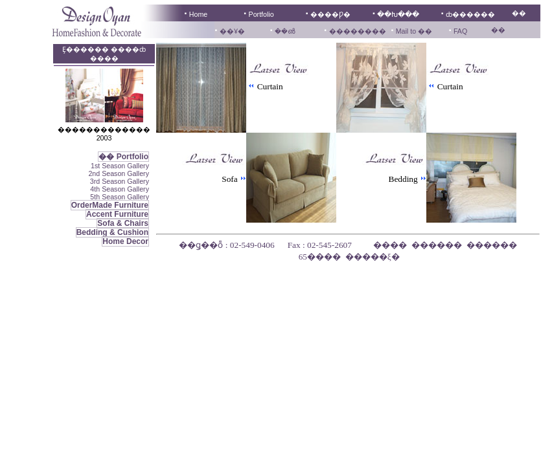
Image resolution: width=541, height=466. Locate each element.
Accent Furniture (117, 214)
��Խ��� (398, 14)
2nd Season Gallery (118, 173)
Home (198, 14)
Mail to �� (413, 31)
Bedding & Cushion (112, 232)
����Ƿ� (330, 14)
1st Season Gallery (120, 166)
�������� (357, 31)
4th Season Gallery (119, 189)
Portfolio (261, 14)
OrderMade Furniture (109, 205)
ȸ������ (470, 14)
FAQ (460, 31)
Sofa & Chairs (122, 223)
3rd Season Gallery (119, 181)
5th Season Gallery (119, 197)
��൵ (285, 31)
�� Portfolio (123, 156)
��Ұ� (232, 31)
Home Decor (125, 241)
